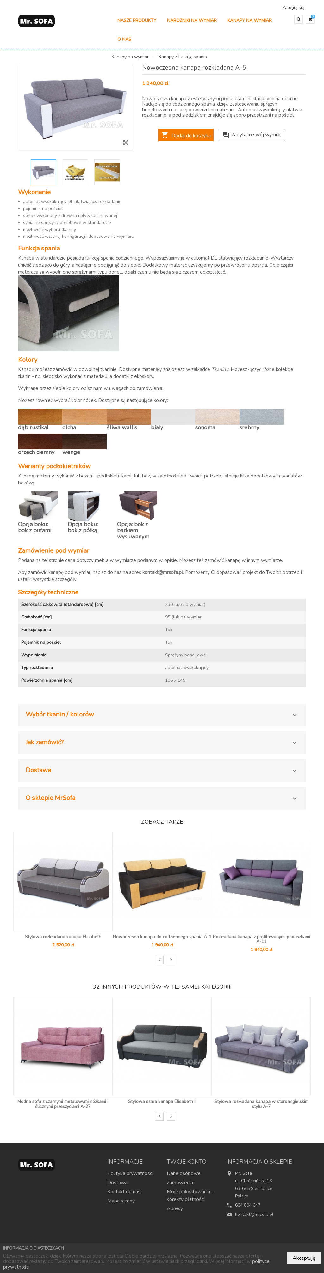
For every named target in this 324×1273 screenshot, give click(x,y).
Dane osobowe (184, 1176)
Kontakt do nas (123, 1194)
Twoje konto (186, 1165)
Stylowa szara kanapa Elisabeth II (162, 1105)
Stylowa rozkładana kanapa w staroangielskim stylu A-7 (261, 1107)
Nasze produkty (136, 24)
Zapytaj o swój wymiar (251, 138)
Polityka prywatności (130, 1176)
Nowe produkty (147, 1242)
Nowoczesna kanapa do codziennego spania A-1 (162, 940)
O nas (124, 43)
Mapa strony (121, 1204)
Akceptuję (304, 1258)
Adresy (175, 1211)
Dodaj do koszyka (186, 138)
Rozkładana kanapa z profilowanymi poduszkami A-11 (261, 942)
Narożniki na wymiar (192, 24)
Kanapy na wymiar (249, 24)
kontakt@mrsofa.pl (162, 575)
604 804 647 (247, 1208)
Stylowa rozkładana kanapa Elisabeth (63, 940)
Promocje (113, 1242)
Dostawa (117, 1185)
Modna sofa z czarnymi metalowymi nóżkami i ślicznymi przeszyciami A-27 (62, 1107)
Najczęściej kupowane (193, 1242)
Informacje (125, 1165)
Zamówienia (180, 1185)
